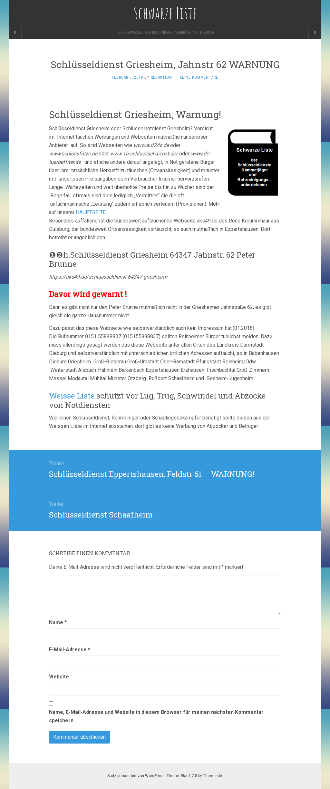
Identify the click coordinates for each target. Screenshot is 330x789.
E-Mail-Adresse (69, 649)
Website (59, 677)
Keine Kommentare (199, 77)
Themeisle (212, 776)
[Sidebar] (15, 32)
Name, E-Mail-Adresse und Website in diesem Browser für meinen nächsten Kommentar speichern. (156, 716)
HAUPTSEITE (91, 212)
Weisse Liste (71, 395)
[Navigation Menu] (314, 32)
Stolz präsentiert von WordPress (136, 776)
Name (58, 622)
